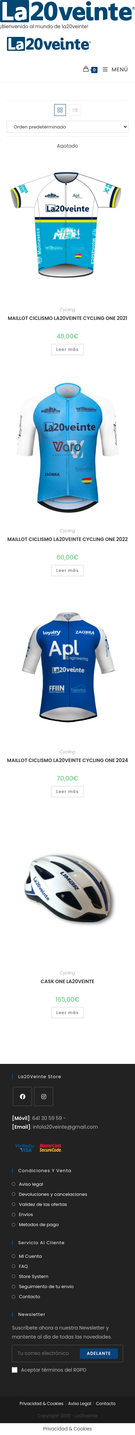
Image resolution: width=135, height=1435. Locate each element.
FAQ (23, 1266)
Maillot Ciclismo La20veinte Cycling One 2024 (67, 760)
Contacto (29, 1296)
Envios (26, 1214)
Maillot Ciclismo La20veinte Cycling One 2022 (67, 539)
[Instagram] (43, 1096)
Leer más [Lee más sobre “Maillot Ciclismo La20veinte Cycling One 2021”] (67, 349)
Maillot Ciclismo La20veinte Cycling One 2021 (67, 318)
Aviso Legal (79, 1403)
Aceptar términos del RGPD (49, 1369)
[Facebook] (22, 1096)
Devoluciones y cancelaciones (53, 1194)
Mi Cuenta (30, 1256)
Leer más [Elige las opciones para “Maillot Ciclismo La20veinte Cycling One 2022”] (67, 570)
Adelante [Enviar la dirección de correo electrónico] (99, 1353)
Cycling (67, 310)
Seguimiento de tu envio (46, 1286)
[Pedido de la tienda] (67, 127)
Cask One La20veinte (67, 981)
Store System (33, 1276)
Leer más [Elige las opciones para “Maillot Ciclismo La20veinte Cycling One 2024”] (67, 791)
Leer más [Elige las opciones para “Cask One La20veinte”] (67, 1013)
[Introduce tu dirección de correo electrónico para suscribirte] (67, 1353)
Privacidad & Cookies (41, 1403)
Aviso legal (31, 1184)
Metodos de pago (39, 1224)
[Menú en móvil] (113, 70)
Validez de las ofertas (43, 1204)
